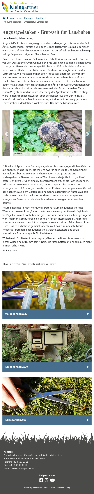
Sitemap (61, 487)
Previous (6, 134)
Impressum (37, 487)
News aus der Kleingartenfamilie (28, 18)
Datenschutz (50, 487)
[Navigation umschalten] (88, 7)
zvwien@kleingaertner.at (24, 468)
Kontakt (26, 487)
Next (88, 134)
